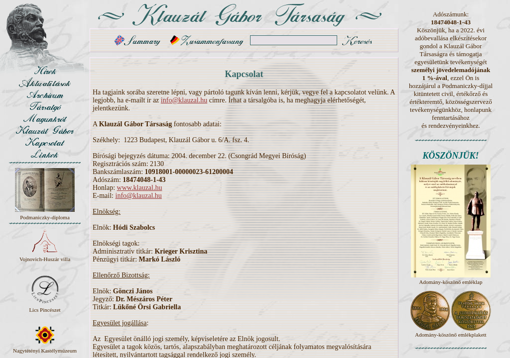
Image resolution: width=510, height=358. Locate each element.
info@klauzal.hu (184, 100)
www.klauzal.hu (139, 187)
